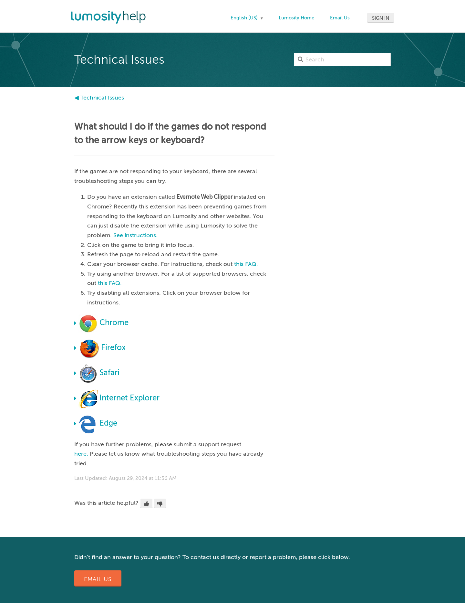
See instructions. (135, 235)
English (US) (245, 17)
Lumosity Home (296, 17)
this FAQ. (246, 264)
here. (81, 453)
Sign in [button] (380, 18)
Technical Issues (102, 97)
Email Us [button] (98, 579)
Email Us (340, 17)
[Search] (342, 59)
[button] (146, 503)
